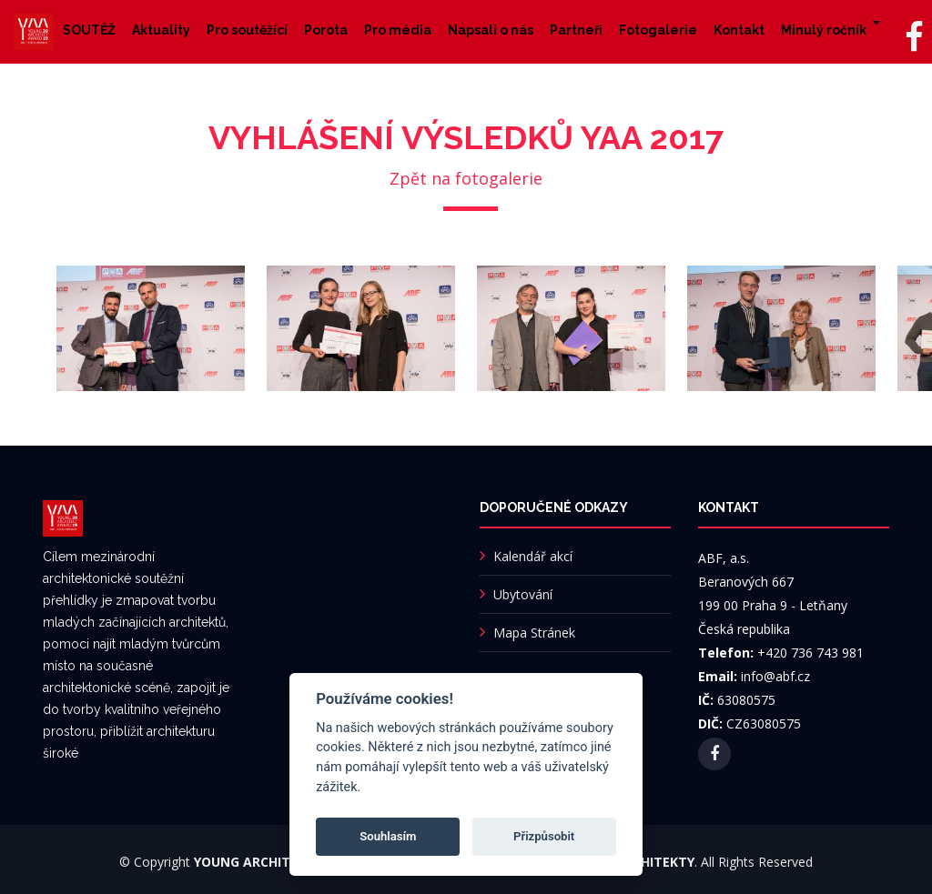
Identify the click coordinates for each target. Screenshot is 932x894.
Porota (326, 30)
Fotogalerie (658, 30)
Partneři (576, 30)
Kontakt (739, 30)
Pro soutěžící (247, 30)
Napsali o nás (490, 30)
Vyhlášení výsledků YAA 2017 (466, 137)
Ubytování (522, 594)
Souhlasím (388, 836)
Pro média (397, 30)
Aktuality (161, 30)
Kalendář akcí (532, 556)
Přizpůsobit (543, 836)
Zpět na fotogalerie (466, 178)
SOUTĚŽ (89, 30)
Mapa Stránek (534, 632)
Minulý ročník (823, 30)
